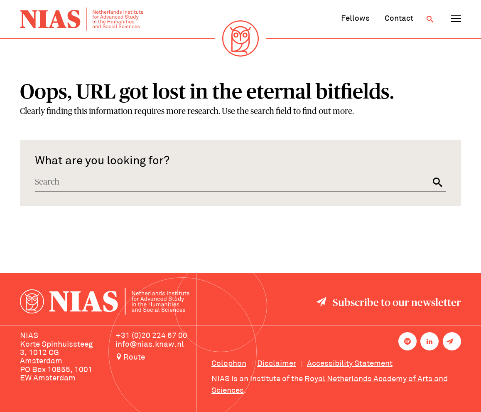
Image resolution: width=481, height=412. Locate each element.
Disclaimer (276, 364)
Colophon (228, 364)
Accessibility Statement (350, 364)
